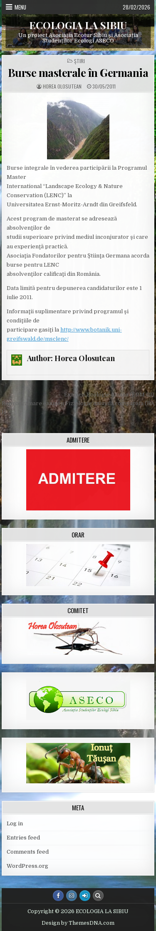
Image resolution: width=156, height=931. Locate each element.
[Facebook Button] (58, 895)
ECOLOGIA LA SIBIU (78, 25)
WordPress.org (27, 866)
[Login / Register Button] (84, 895)
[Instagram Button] (71, 895)
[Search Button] (98, 895)
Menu (20, 7)
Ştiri (79, 61)
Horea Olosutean (62, 86)
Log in (15, 823)
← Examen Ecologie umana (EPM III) (105, 394)
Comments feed (28, 852)
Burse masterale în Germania (78, 72)
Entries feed (23, 837)
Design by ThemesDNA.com (78, 923)
